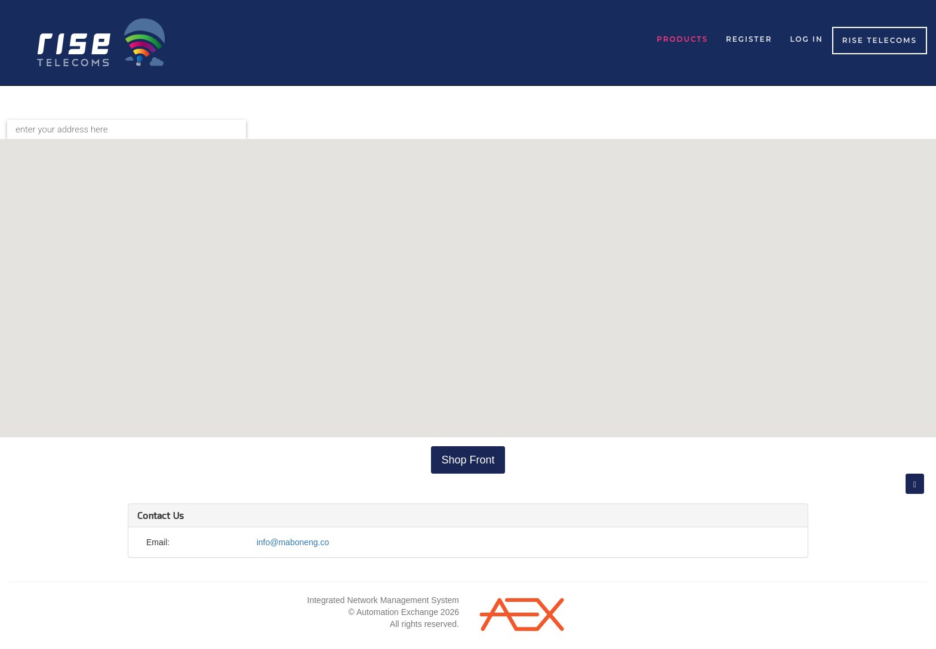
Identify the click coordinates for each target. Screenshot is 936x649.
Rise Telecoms (879, 40)
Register (749, 39)
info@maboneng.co (293, 542)
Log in (806, 39)
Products (682, 39)
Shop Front (467, 460)
